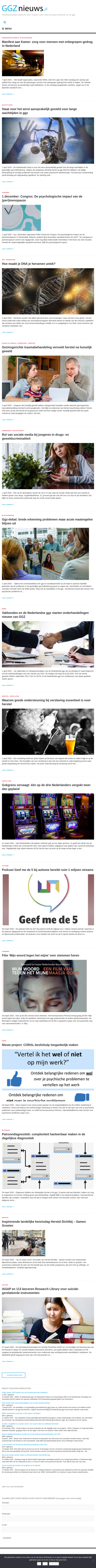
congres (5, 192)
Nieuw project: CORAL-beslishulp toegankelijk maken (40, 1045)
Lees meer (54, 1564)
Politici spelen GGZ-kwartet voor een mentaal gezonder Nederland (24, 1392)
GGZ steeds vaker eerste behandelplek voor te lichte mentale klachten (26, 1403)
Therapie (31, 343)
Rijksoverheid (26, 37)
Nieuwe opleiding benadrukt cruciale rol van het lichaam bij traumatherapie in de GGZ (31, 1434)
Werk (4, 608)
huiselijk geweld (9, 343)
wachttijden (7, 105)
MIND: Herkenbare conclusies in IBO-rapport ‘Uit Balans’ (21, 1413)
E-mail (4, 1525)
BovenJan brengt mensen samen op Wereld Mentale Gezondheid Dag (26, 1455)
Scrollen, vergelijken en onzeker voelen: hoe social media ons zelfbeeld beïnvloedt (30, 1424)
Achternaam (6, 1514)
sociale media (18, 430)
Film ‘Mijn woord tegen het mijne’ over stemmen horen (40, 955)
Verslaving (14, 696)
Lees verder (7, 94)
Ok (39, 1564)
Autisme (5, 865)
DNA (3, 259)
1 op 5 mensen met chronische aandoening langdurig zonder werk (24, 1445)
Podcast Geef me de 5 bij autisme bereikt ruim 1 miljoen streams (47, 870)
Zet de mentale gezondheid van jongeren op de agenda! (21, 1465)
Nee (45, 1564)
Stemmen (5, 951)
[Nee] (92, 1561)
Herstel (5, 696)
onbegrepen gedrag (10, 37)
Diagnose (6, 1130)
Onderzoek (10, 259)
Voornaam (5, 1503)
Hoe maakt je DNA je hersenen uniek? (28, 263)
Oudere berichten (13, 1375)
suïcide (5, 1285)
